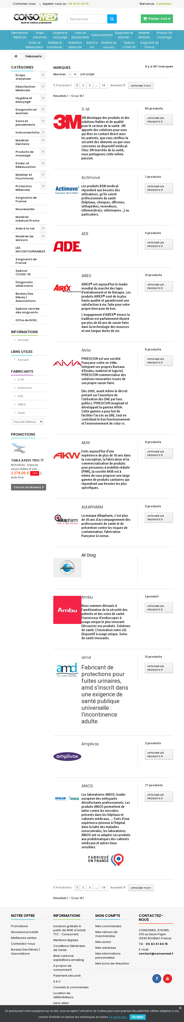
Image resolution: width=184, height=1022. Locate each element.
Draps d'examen (40, 35)
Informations (24, 331)
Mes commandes (108, 926)
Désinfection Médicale (19, 35)
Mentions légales (65, 940)
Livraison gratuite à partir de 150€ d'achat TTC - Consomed (69, 930)
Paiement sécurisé (67, 975)
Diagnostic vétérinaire (24, 284)
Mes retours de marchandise (106, 934)
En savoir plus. (118, 1017)
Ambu (87, 597)
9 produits (153, 442)
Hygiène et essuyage (60, 35)
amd (86, 657)
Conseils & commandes (71, 987)
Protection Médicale (75, 45)
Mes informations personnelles (108, 955)
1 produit (152, 596)
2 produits (153, 743)
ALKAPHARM (92, 507)
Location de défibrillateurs (63, 995)
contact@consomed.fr (157, 953)
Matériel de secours (108, 45)
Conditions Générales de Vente (69, 948)
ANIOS (87, 786)
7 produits (153, 177)
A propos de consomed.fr (62, 968)
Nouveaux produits (24, 932)
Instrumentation (102, 35)
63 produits (154, 108)
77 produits (154, 785)
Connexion (163, 4)
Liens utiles (22, 351)
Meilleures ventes (24, 938)
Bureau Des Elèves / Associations (26, 297)
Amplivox (90, 744)
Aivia (21, 413)
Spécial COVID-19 (129, 45)
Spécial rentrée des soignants (27, 310)
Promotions (23, 434)
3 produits (153, 233)
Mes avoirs (103, 942)
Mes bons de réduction (112, 963)
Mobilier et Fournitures (54, 45)
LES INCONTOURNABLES (30, 250)
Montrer (59, 74)
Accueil (23, 340)
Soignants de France (149, 45)
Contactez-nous (24, 4)
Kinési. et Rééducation (34, 45)
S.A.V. (57, 981)
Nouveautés (25, 209)
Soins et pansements (80, 35)
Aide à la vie (92, 45)
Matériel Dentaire (144, 35)
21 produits (153, 275)
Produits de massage (164, 35)
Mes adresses (105, 948)
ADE (20, 396)
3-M (20, 379)
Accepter (137, 1017)
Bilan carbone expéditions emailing (68, 958)
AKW (85, 442)
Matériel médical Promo (28, 219)
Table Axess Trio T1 (27, 460)
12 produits (153, 657)
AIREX (21, 404)
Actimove (24, 388)
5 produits (153, 349)
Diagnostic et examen (124, 35)
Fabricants (22, 371)
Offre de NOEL (26, 320)
